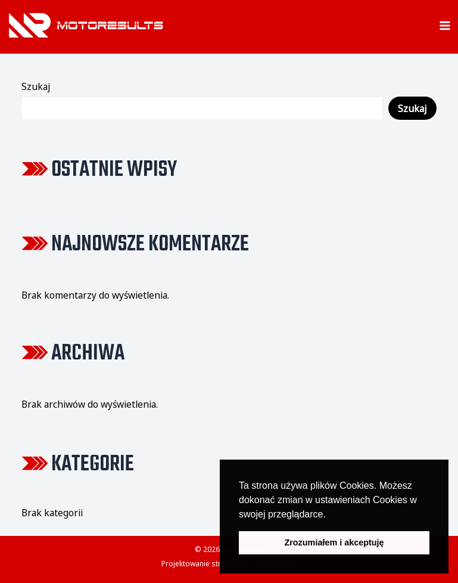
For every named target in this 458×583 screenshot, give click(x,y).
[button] (330, 515)
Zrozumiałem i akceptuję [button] (334, 542)
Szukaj (35, 86)
